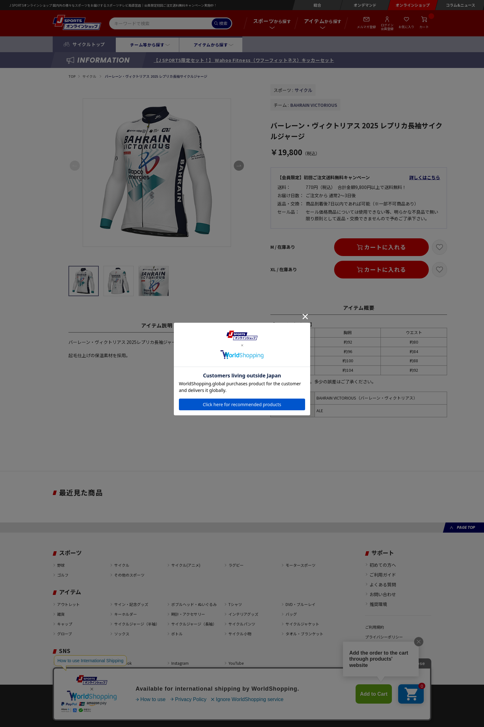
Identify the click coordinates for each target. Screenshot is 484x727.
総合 (317, 5)
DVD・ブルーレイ (301, 604)
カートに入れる (385, 247)
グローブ (64, 633)
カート (424, 26)
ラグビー (236, 565)
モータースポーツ (301, 565)
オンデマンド (365, 5)
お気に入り (406, 26)
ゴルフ (62, 574)
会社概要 (372, 646)
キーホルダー (125, 614)
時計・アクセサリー (188, 614)
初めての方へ (382, 565)
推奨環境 (378, 604)
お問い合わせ (382, 594)
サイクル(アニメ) (185, 565)
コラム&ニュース (460, 5)
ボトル (177, 633)
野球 (61, 565)
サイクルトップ (89, 44)
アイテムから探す (211, 45)
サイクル (89, 76)
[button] (239, 166)
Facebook (123, 663)
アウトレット (68, 604)
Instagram (180, 663)
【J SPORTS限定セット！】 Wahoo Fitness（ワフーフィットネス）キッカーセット (244, 60)
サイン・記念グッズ (131, 604)
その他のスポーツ (129, 574)
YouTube (236, 663)
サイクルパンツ (241, 623)
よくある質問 (382, 584)
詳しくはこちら (424, 177)
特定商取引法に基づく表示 (387, 656)
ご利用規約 (374, 627)
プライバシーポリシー (384, 636)
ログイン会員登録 (387, 26)
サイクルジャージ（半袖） (136, 623)
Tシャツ (235, 604)
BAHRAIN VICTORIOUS (313, 105)
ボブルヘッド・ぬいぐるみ (194, 604)
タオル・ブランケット (304, 633)
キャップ (64, 623)
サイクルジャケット (302, 623)
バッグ (291, 614)
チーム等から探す (147, 45)
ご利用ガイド (382, 574)
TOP (71, 76)
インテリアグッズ (243, 614)
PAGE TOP (466, 527)
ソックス (121, 633)
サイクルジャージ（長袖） (193, 623)
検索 (223, 23)
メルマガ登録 (366, 26)
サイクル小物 (239, 633)
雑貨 (61, 614)
